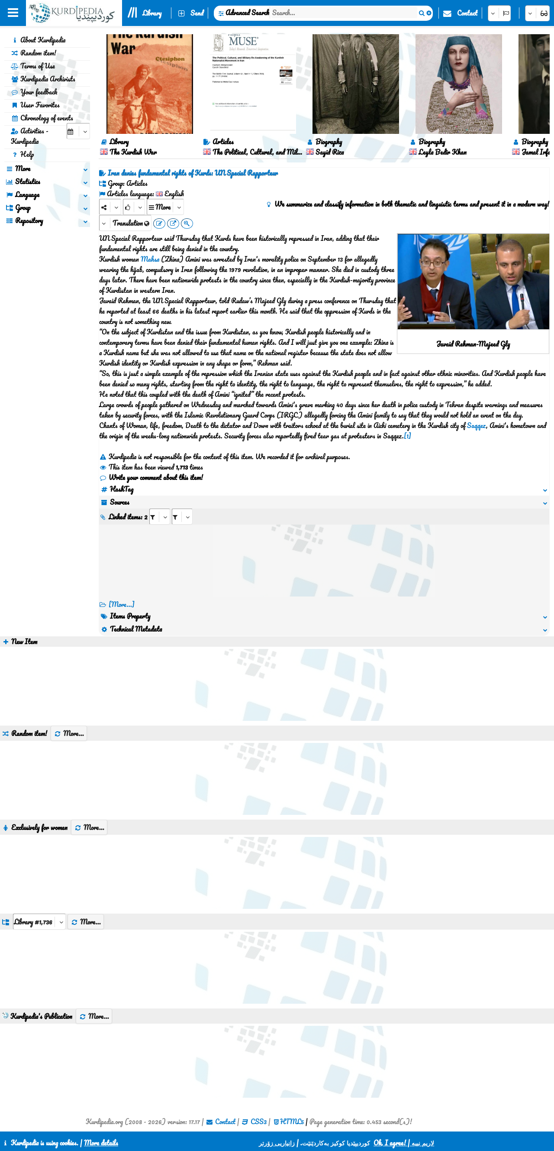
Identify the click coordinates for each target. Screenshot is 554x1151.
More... (69, 733)
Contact (467, 13)
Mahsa (150, 259)
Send (196, 13)
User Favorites (35, 105)
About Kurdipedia (38, 40)
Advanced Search (247, 12)
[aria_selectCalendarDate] (78, 131)
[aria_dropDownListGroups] (39, 921)
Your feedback (34, 92)
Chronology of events (42, 118)
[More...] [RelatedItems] (122, 604)
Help (22, 154)
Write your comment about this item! (151, 477)
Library (151, 13)
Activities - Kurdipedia (29, 136)
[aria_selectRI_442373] (160, 516)
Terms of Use (33, 66)
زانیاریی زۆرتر (277, 1143)
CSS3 (259, 1121)
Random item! (33, 53)
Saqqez (476, 425)
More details (101, 1143)
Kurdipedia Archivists (43, 79)
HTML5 (292, 1121)
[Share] (110, 206)
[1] (407, 436)
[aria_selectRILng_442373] (182, 516)
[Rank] (134, 206)
